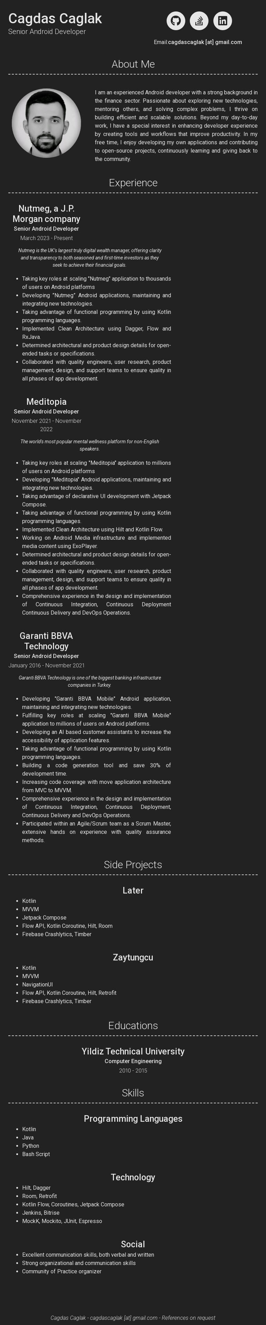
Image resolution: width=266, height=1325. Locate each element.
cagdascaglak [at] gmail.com (205, 42)
